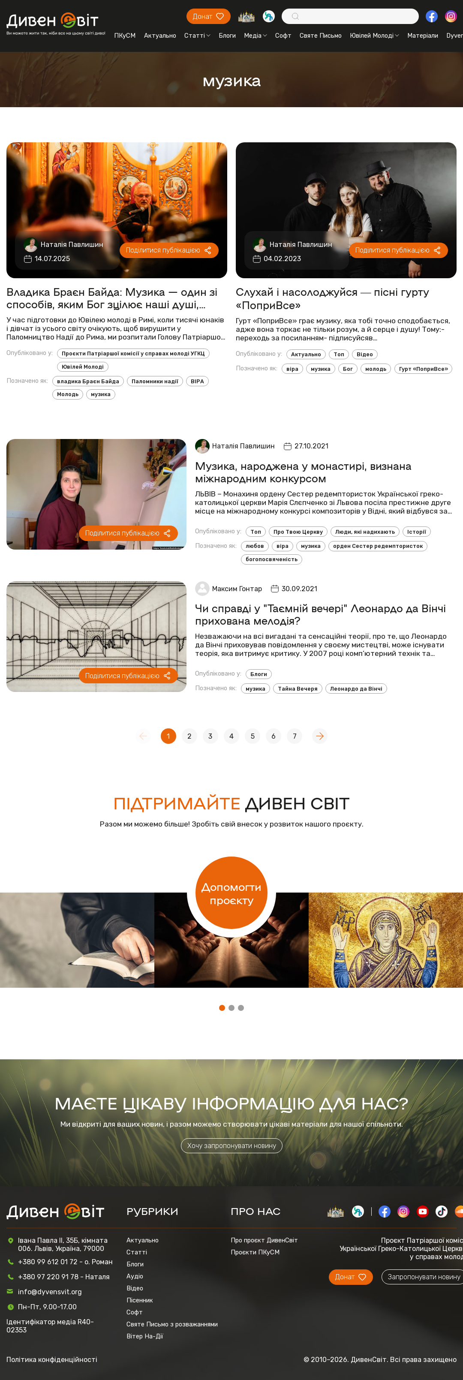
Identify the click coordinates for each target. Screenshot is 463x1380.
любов (255, 546)
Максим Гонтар (237, 589)
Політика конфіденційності (51, 1360)
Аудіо (134, 1276)
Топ (339, 354)
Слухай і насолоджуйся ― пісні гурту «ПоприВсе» (332, 298)
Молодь (67, 394)
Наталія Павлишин (72, 245)
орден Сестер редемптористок (378, 546)
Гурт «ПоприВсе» (423, 369)
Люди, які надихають (365, 532)
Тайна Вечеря (298, 688)
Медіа (255, 35)
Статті (197, 35)
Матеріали (422, 35)
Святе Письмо (321, 35)
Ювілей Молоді (374, 35)
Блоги (227, 35)
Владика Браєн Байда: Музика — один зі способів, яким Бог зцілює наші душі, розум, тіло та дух (111, 297)
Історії (416, 532)
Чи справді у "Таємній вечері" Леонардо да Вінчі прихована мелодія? (320, 613)
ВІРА (197, 381)
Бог (348, 369)
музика (101, 394)
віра (292, 369)
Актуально (160, 35)
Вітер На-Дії (144, 1336)
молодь (375, 369)
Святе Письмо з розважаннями (172, 1324)
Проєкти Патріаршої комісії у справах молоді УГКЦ (133, 353)
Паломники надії (155, 381)
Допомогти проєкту (231, 892)
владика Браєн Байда (88, 381)
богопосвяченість (272, 559)
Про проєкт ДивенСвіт (264, 1240)
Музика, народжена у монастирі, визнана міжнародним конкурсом (303, 471)
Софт (283, 35)
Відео (365, 354)
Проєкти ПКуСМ (255, 1252)
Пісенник (139, 1300)
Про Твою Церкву (298, 532)
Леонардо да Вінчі (356, 688)
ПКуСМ (124, 35)
